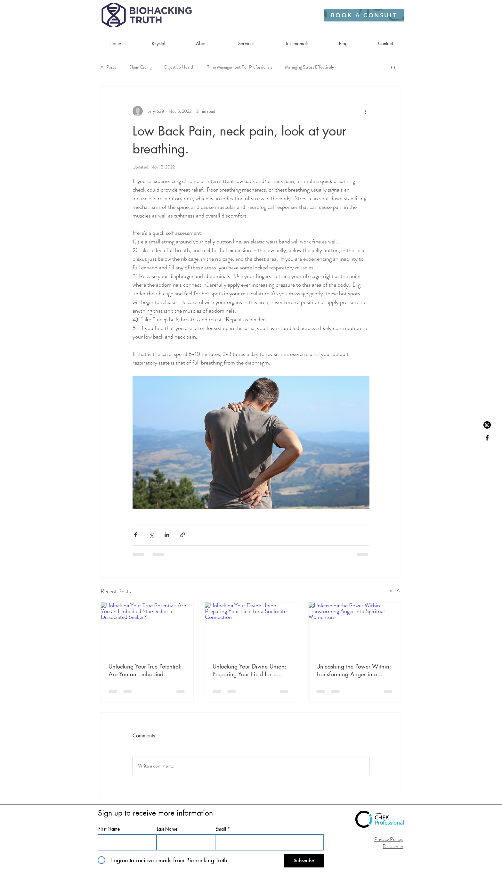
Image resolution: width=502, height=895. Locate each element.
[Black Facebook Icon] (487, 437)
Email (220, 829)
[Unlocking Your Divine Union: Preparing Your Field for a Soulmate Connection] (251, 628)
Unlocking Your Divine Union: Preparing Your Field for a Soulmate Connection (249, 670)
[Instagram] (487, 425)
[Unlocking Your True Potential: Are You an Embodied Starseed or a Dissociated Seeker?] (147, 628)
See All (395, 590)
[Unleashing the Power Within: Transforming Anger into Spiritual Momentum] (355, 628)
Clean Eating (140, 67)
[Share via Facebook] (136, 535)
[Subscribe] (304, 860)
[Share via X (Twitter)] (151, 535)
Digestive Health (179, 67)
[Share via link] (183, 535)
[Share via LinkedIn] (167, 535)
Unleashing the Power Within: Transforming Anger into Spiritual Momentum (353, 670)
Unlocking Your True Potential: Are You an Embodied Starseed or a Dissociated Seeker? (145, 670)
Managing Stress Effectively (309, 67)
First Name (109, 829)
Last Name (167, 829)
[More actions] (365, 111)
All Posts (108, 67)
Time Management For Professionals (239, 67)
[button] (393, 67)
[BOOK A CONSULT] (364, 15)
